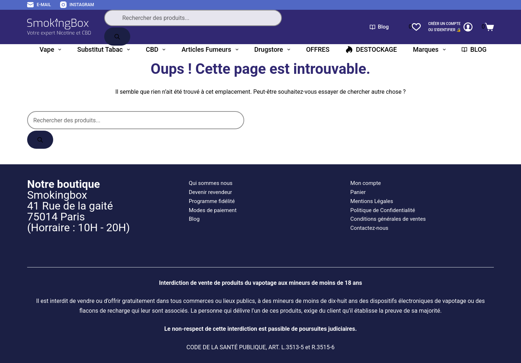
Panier (358, 192)
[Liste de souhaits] (414, 26)
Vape (51, 49)
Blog (379, 27)
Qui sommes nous (211, 183)
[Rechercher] (117, 37)
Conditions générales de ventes (387, 219)
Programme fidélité (212, 201)
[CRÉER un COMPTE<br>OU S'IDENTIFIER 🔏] (450, 27)
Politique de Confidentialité (382, 210)
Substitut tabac (105, 49)
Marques (430, 49)
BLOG (474, 49)
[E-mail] (39, 5)
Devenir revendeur (210, 192)
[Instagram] (77, 5)
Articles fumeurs (211, 49)
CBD (157, 49)
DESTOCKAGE (371, 49)
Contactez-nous (369, 228)
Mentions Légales (371, 201)
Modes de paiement (213, 210)
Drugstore (273, 49)
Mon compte (365, 183)
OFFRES (318, 49)
